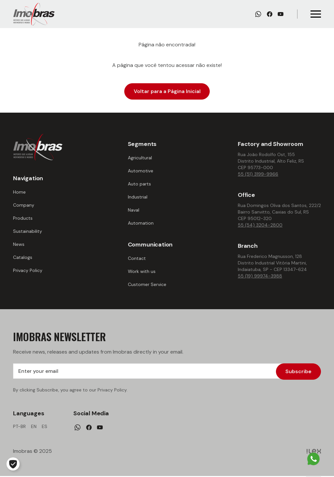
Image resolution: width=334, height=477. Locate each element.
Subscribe (298, 371)
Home (19, 192)
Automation (141, 223)
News (18, 244)
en (34, 427)
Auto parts (139, 184)
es (44, 427)
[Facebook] (269, 14)
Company (23, 205)
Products (23, 218)
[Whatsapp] (258, 14)
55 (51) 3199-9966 (258, 174)
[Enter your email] (167, 371)
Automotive (140, 171)
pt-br (19, 427)
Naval (133, 210)
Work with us (142, 271)
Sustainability (27, 231)
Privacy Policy (27, 270)
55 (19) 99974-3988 (260, 276)
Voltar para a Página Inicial (167, 91)
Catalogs (22, 257)
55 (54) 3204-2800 (260, 225)
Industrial (137, 197)
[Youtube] (280, 14)
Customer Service (147, 284)
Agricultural (140, 158)
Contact (137, 258)
